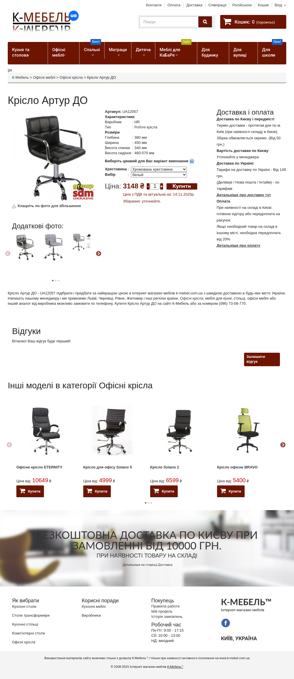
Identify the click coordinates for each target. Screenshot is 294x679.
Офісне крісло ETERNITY (39, 467)
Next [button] (98, 254)
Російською (242, 5)
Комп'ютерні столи (28, 633)
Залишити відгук (255, 359)
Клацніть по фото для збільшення (46, 206)
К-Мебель (20, 77)
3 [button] (58, 280)
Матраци (118, 49)
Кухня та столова (20, 52)
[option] (25, 252)
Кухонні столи (24, 606)
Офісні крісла (71, 77)
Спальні (92, 47)
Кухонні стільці (25, 624)
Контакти (153, 5)
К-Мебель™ (175, 667)
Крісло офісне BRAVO (237, 467)
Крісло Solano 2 (164, 467)
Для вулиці (239, 52)
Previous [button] (8, 254)
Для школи (272, 50)
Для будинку (210, 52)
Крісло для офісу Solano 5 (107, 467)
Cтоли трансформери (30, 615)
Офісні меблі (58, 52)
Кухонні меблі (94, 606)
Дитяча (143, 49)
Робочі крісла (145, 127)
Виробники (91, 615)
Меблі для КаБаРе (176, 50)
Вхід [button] (278, 5)
